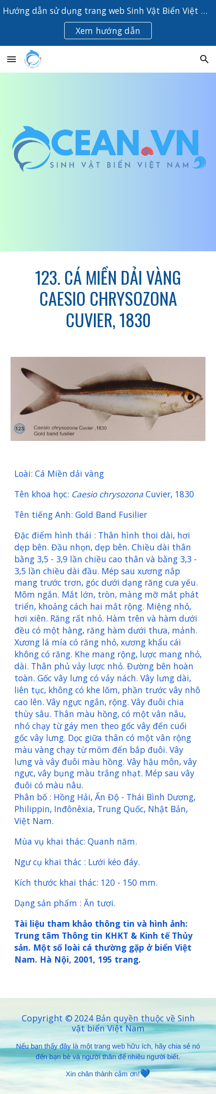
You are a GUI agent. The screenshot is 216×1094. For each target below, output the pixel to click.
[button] (11, 59)
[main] (108, 298)
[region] (108, 23)
